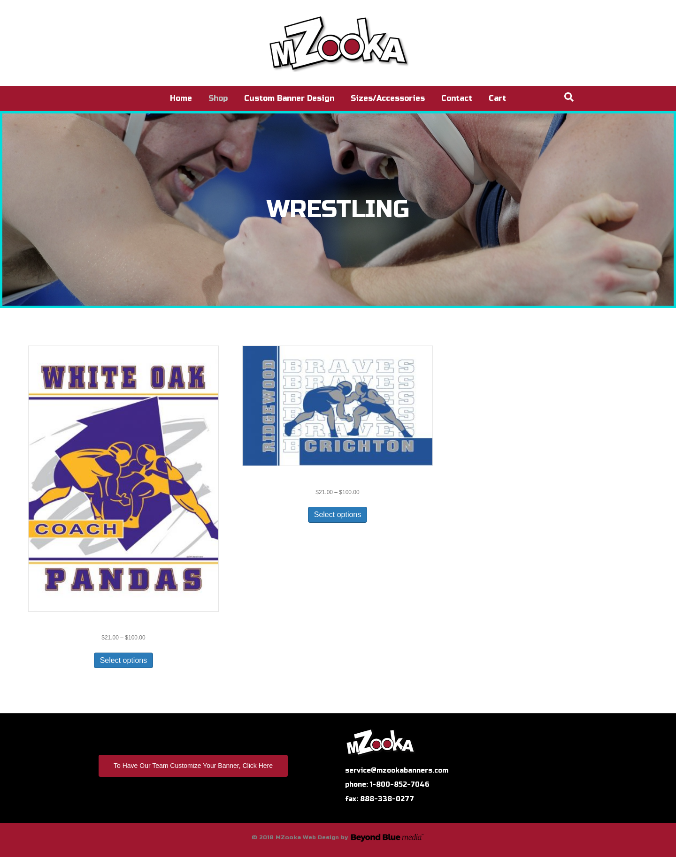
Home (181, 98)
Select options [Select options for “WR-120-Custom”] (123, 660)
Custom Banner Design (289, 98)
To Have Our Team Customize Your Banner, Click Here (193, 765)
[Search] (569, 97)
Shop (218, 98)
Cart (497, 98)
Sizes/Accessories (388, 98)
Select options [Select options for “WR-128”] (337, 515)
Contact (456, 98)
